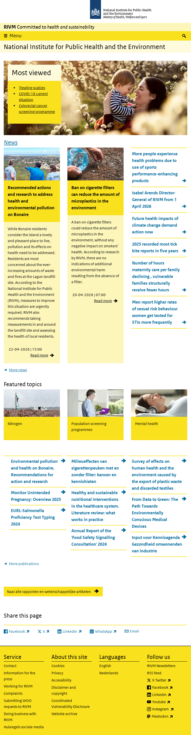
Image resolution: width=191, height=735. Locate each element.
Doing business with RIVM (20, 715)
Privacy (57, 671)
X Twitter (169, 679)
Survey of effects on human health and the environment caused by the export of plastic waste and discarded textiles (157, 473)
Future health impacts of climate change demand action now (155, 224)
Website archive (64, 712)
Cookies (57, 664)
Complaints (13, 691)
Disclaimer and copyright (63, 688)
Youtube (169, 700)
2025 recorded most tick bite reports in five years (155, 247)
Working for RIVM (18, 684)
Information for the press (19, 674)
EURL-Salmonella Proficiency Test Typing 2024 (33, 515)
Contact (10, 664)
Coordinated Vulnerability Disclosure (70, 702)
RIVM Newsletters (161, 664)
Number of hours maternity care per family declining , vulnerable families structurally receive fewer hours (156, 276)
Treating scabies (32, 87)
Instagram (169, 708)
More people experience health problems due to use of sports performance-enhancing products (155, 166)
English (105, 664)
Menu (15, 36)
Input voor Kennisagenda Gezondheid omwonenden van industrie (157, 542)
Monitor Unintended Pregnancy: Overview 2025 (36, 494)
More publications (24, 562)
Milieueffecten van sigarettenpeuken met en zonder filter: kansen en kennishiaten (95, 469)
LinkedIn (169, 693)
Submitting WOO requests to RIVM (18, 702)
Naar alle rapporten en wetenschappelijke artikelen (49, 589)
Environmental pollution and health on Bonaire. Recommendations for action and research (34, 469)
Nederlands (108, 671)
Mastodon (169, 715)
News (11, 141)
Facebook (169, 686)
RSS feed (154, 671)
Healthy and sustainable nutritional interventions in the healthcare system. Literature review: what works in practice (95, 504)
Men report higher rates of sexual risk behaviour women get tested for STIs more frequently (155, 311)
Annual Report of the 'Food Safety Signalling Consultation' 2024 (93, 535)
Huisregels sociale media (24, 725)
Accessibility (61, 678)
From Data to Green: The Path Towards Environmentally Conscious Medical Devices (155, 511)
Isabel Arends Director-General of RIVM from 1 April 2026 (154, 198)
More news (18, 369)
